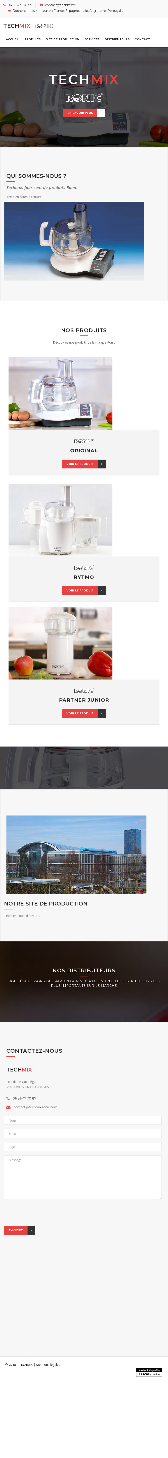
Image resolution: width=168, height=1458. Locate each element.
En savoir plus (86, 113)
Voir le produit (86, 432)
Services (92, 39)
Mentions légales (48, 1365)
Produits (32, 39)
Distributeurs (117, 39)
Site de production (63, 39)
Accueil (12, 39)
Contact (142, 39)
